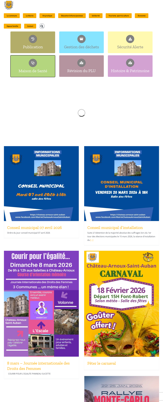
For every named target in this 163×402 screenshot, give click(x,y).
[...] (91, 240)
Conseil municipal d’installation (115, 227)
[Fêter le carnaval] (121, 304)
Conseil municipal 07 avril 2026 (34, 227)
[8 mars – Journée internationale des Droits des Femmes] (41, 304)
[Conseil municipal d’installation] (121, 183)
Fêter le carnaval (101, 363)
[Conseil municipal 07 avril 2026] (41, 183)
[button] (42, 26)
